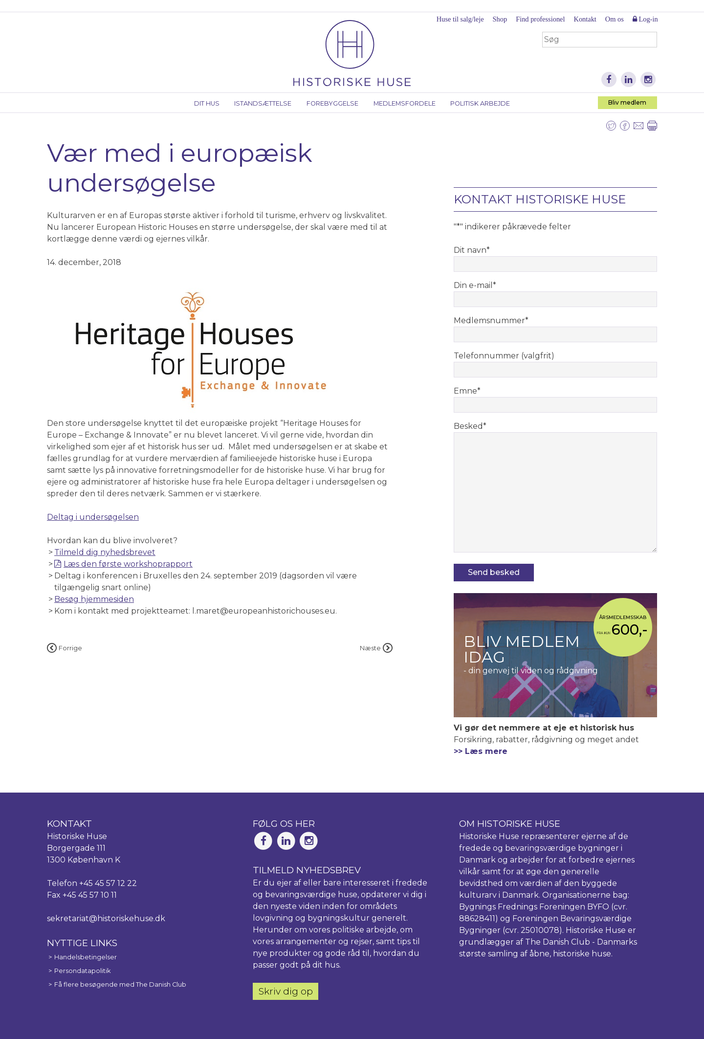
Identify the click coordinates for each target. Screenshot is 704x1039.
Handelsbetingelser (85, 957)
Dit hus (207, 103)
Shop (500, 19)
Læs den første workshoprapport (128, 564)
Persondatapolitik (82, 970)
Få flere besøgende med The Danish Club (120, 984)
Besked (470, 426)
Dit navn (472, 250)
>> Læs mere (480, 751)
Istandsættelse (262, 103)
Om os (614, 19)
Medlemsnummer (491, 320)
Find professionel (540, 19)
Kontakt (584, 19)
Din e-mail (475, 285)
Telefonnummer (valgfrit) (504, 355)
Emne (467, 391)
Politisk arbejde (480, 103)
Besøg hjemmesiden (94, 599)
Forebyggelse (332, 103)
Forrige (64, 648)
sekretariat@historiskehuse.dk (106, 918)
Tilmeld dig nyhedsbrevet (104, 552)
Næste (376, 648)
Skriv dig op (286, 991)
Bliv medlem (627, 102)
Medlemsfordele (405, 103)
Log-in (645, 19)
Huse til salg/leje (460, 19)
